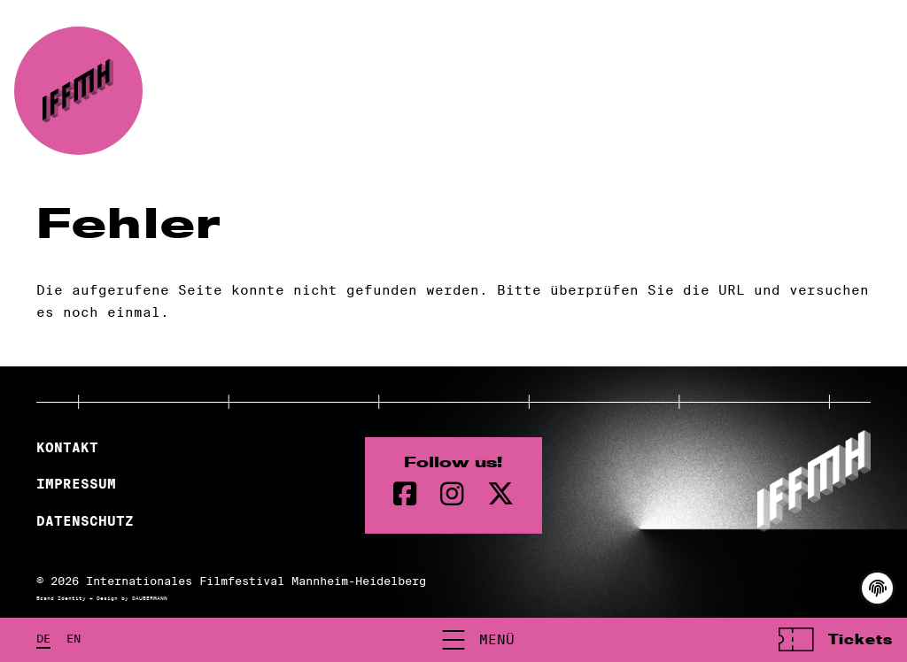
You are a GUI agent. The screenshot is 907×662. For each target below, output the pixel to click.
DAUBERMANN (149, 598)
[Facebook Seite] (405, 494)
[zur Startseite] (78, 91)
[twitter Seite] (500, 494)
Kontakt (67, 448)
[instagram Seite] (452, 494)
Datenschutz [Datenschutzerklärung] (85, 521)
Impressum (76, 484)
